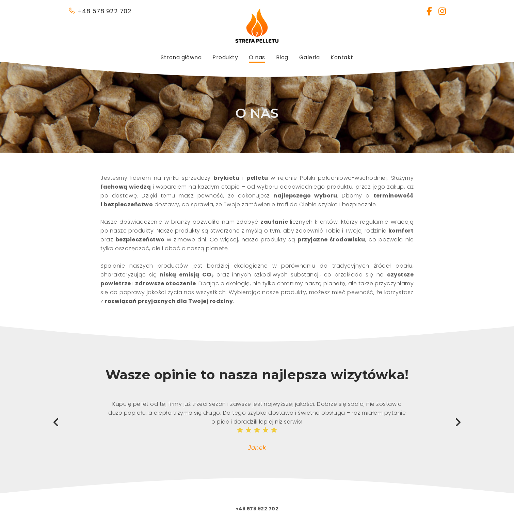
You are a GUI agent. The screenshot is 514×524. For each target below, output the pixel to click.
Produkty (225, 57)
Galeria (309, 57)
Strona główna (181, 57)
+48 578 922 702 (99, 11)
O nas (257, 57)
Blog (282, 57)
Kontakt (342, 57)
